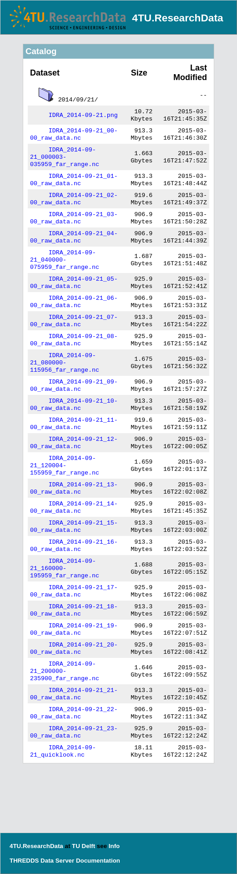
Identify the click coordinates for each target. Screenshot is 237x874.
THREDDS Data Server (42, 860)
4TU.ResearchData (177, 18)
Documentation (98, 860)
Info (114, 846)
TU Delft (83, 846)
